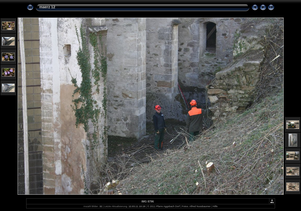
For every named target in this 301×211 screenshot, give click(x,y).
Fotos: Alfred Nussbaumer (196, 206)
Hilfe (215, 206)
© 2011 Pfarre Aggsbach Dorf (163, 206)
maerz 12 (47, 7)
